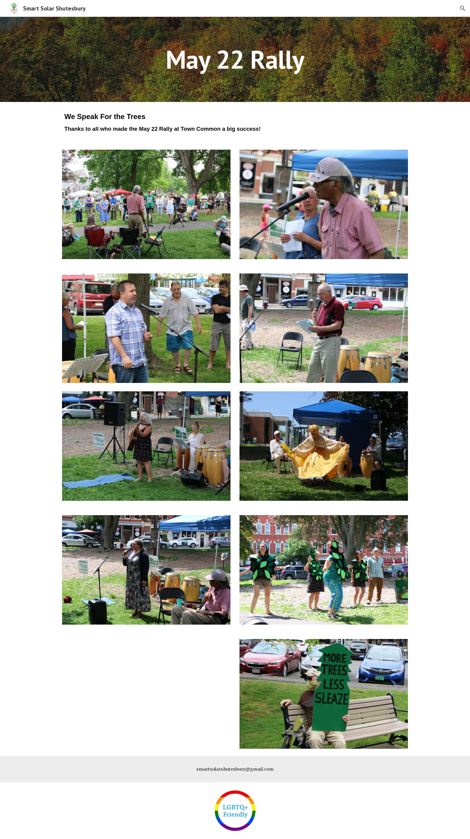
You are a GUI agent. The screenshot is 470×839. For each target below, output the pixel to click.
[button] (463, 8)
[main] (235, 59)
